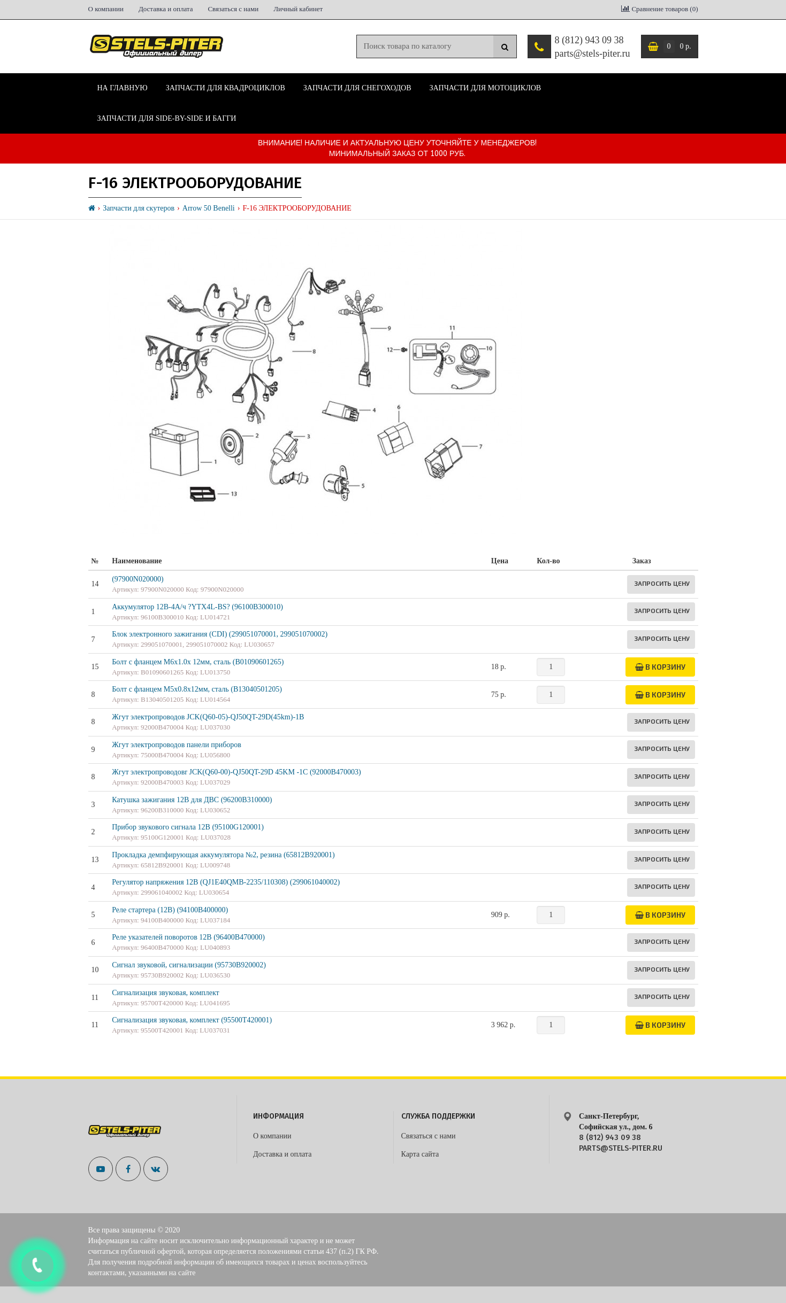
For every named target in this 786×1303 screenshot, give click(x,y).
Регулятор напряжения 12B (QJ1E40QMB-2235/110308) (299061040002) (226, 882)
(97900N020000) (137, 579)
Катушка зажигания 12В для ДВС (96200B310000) (192, 800)
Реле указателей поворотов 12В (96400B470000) (188, 937)
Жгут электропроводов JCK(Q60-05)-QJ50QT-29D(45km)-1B (208, 717)
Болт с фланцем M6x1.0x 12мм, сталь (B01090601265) (198, 662)
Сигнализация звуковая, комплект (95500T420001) (192, 1020)
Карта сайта (420, 1154)
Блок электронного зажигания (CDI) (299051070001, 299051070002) (219, 634)
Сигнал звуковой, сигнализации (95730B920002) (189, 965)
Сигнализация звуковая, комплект (165, 993)
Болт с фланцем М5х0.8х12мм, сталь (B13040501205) (197, 689)
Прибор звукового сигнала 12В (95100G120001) (188, 827)
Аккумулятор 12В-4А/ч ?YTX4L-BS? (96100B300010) (197, 607)
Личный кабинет (298, 9)
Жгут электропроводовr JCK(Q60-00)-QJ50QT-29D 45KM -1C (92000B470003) (236, 772)
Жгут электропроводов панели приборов (176, 745)
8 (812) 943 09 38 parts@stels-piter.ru (592, 47)
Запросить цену (662, 583)
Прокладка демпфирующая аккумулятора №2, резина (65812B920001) (223, 855)
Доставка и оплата (166, 9)
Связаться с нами (233, 9)
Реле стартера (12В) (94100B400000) (170, 910)
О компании (106, 9)
